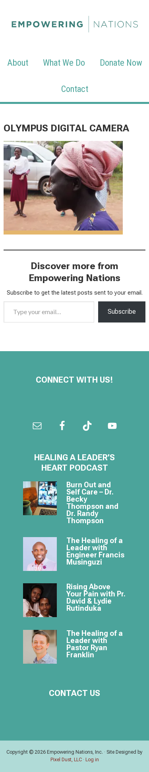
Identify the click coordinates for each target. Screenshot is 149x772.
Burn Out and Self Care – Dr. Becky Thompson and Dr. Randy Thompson (92, 503)
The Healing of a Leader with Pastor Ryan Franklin (94, 644)
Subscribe (122, 311)
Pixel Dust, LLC (66, 759)
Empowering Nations (74, 22)
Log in (92, 759)
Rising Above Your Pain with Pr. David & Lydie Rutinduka (96, 597)
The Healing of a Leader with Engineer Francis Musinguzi (95, 551)
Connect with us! (74, 380)
